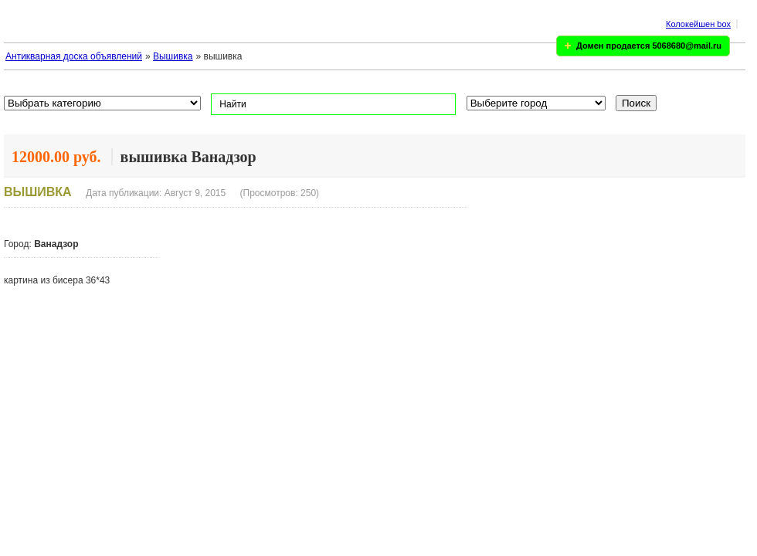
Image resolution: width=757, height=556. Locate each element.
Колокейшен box (698, 24)
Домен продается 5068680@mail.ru (648, 45)
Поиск (636, 103)
